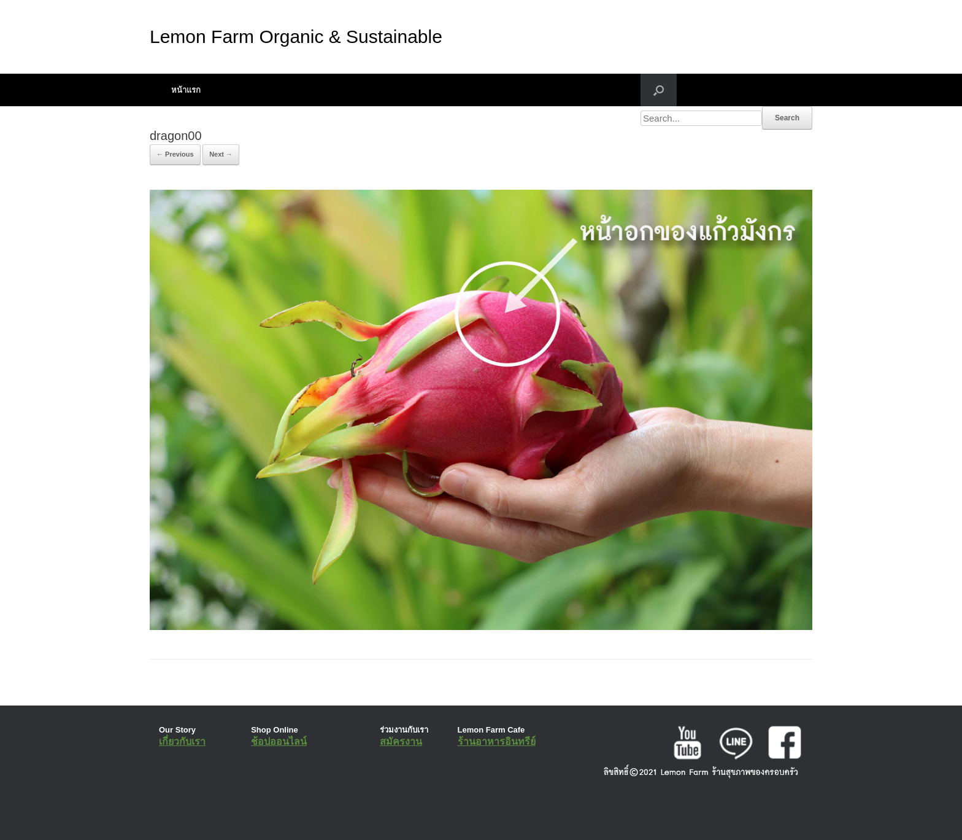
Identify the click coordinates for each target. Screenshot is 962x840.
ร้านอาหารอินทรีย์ (497, 741)
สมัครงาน (401, 741)
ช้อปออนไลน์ (279, 741)
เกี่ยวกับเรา (182, 741)
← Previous (175, 154)
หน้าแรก (186, 90)
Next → (221, 154)
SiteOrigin (472, 815)
